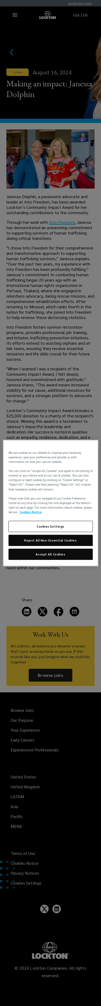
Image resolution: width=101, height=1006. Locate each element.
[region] (51, 503)
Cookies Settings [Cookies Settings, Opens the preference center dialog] (50, 526)
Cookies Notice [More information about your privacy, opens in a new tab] (31, 512)
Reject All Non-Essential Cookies (50, 540)
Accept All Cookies (50, 554)
